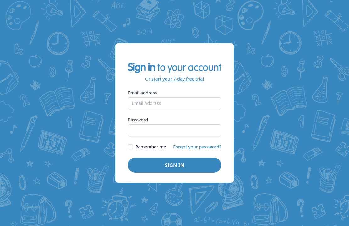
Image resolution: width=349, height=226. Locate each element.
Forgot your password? (197, 147)
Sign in (174, 165)
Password (138, 120)
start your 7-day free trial (177, 79)
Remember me (150, 147)
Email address (142, 93)
